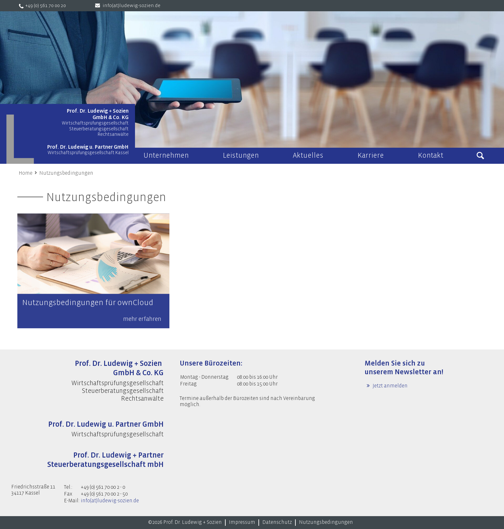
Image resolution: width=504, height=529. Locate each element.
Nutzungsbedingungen (66, 173)
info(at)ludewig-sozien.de (131, 5)
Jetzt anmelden (390, 386)
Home (25, 173)
